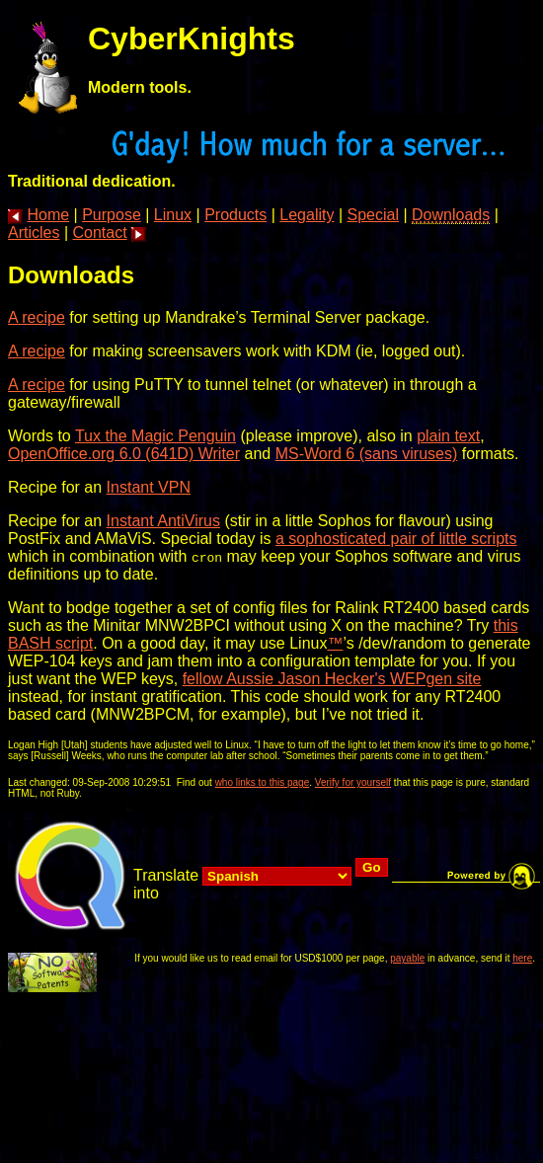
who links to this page (262, 782)
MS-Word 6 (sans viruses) (366, 453)
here (522, 958)
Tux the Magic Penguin (155, 435)
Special (373, 214)
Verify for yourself (353, 782)
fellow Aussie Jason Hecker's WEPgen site (332, 678)
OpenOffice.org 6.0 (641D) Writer (124, 453)
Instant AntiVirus (163, 520)
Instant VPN (149, 487)
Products (235, 214)
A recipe (36, 317)
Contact (100, 232)
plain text (448, 435)
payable (407, 958)
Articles (33, 232)
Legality (306, 214)
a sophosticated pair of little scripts (396, 538)
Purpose (111, 214)
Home (48, 214)
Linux (173, 214)
